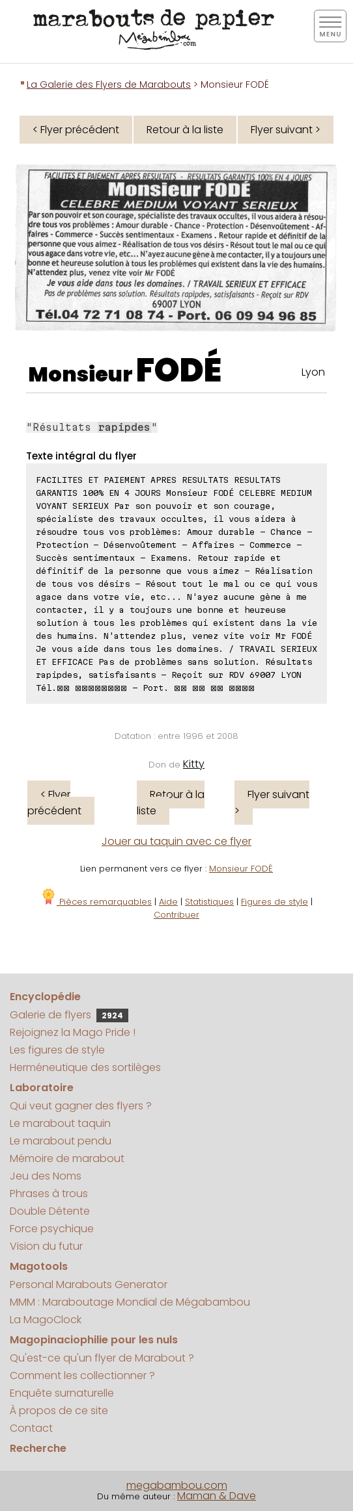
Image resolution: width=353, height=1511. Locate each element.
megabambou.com (176, 1485)
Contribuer (176, 915)
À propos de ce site (59, 1410)
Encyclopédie (45, 996)
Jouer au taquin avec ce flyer (176, 841)
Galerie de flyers (69, 1014)
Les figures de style (57, 1049)
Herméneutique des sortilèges (85, 1067)
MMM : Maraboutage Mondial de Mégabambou (130, 1302)
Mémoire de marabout (67, 1158)
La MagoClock (45, 1319)
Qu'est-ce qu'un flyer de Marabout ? (102, 1357)
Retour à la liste (185, 129)
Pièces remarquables (96, 902)
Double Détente (50, 1211)
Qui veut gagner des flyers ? (81, 1105)
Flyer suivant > (285, 129)
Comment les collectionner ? (82, 1375)
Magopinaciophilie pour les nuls (94, 1339)
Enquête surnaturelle (62, 1393)
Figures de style (274, 902)
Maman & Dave (216, 1495)
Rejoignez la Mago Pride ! (72, 1032)
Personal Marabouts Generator (88, 1284)
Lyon (313, 372)
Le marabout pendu (60, 1140)
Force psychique (52, 1228)
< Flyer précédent (76, 129)
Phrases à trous (49, 1193)
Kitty (194, 763)
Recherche (38, 1448)
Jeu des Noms (45, 1176)
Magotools (39, 1266)
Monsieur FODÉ (241, 868)
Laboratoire (42, 1087)
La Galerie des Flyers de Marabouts (109, 84)
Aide (168, 902)
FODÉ (178, 370)
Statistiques (209, 902)
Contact (31, 1428)
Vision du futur (46, 1246)
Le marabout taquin (60, 1123)
